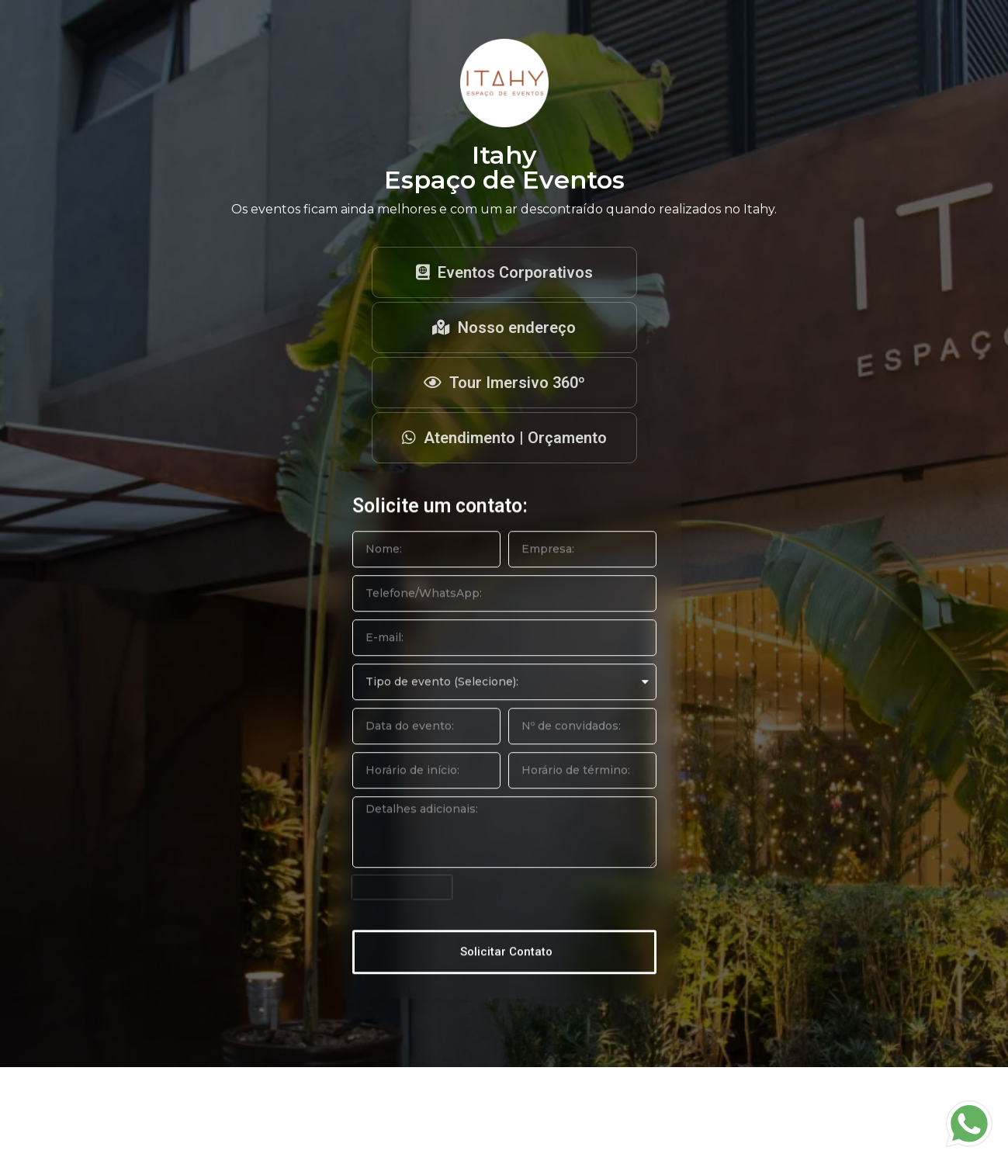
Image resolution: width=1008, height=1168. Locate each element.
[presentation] (402, 918)
